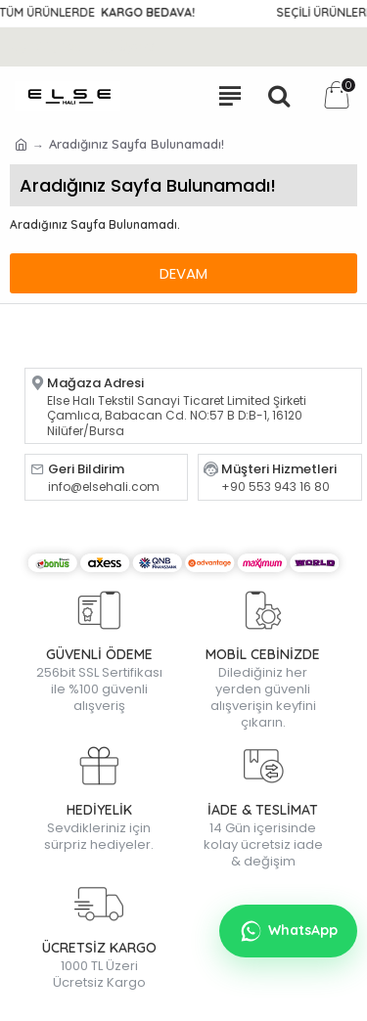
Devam (183, 273)
